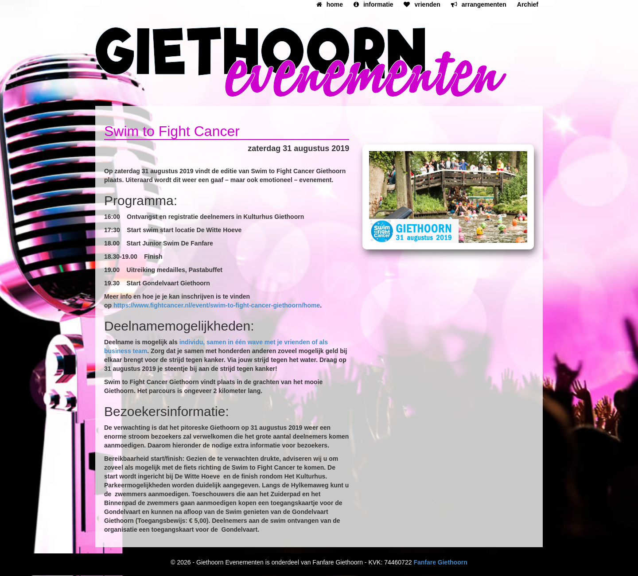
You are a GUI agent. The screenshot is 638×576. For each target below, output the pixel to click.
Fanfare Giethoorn (440, 562)
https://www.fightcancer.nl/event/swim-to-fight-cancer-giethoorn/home (216, 305)
